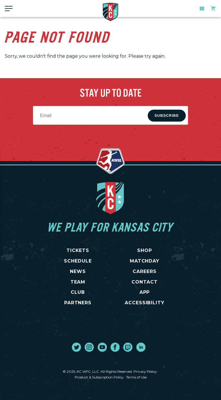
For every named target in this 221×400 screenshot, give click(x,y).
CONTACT (145, 282)
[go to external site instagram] (89, 347)
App (144, 292)
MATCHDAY (145, 261)
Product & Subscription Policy (99, 377)
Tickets (202, 8)
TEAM (78, 282)
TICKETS (77, 250)
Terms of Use (136, 377)
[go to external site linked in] (140, 347)
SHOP (144, 250)
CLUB (78, 292)
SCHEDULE (78, 261)
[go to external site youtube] (102, 347)
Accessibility (144, 302)
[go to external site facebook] (115, 347)
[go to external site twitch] (127, 347)
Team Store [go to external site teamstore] (213, 8)
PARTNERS (78, 302)
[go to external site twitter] (76, 347)
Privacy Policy (145, 371)
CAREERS (145, 271)
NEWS (78, 271)
